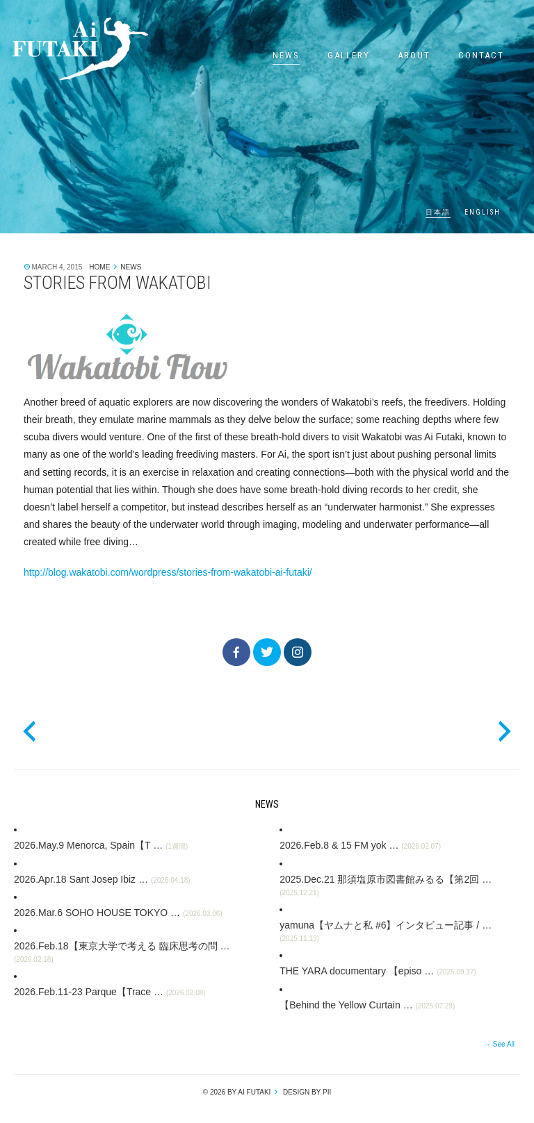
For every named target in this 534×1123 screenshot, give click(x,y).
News (286, 55)
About (414, 55)
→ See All (499, 1044)
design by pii (306, 1092)
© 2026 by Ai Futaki (237, 1092)
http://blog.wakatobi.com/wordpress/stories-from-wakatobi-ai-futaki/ (168, 572)
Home (99, 267)
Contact (481, 55)
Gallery (348, 55)
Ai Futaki (79, 48)
